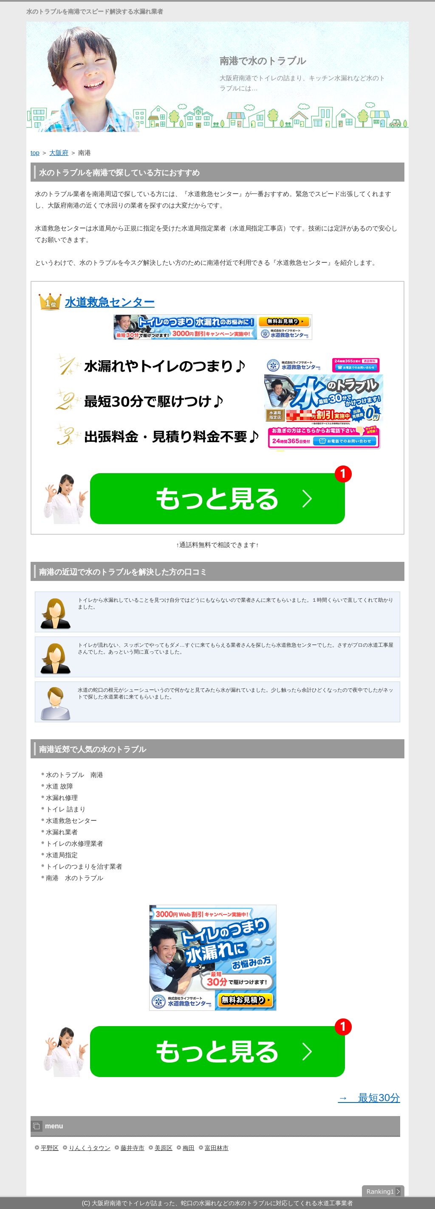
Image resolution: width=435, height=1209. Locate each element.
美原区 (163, 1147)
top (35, 152)
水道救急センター (110, 302)
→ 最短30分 (369, 1097)
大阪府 (58, 152)
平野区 (50, 1147)
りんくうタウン (89, 1147)
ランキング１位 (383, 1191)
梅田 (189, 1147)
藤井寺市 (132, 1147)
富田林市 (217, 1147)
